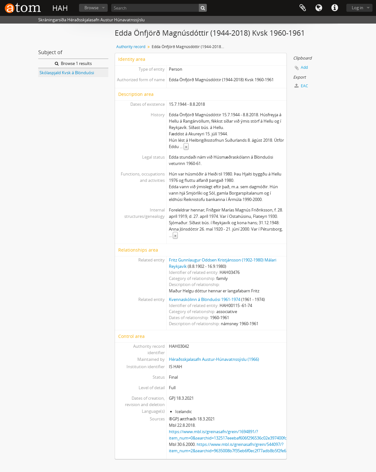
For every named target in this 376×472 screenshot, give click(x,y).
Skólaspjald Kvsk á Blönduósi (67, 72)
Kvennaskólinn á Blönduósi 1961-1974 (204, 299)
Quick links (335, 8)
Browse (91, 8)
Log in (357, 8)
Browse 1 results (73, 63)
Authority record (130, 46)
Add (304, 67)
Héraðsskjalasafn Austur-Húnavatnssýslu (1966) (214, 359)
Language (319, 8)
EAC (301, 86)
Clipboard (303, 8)
